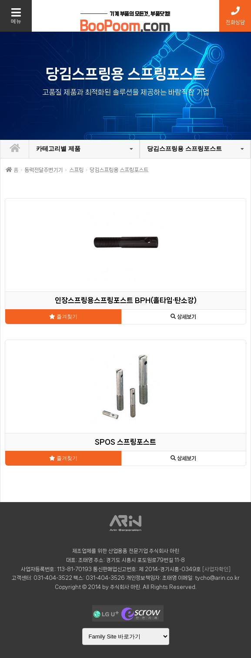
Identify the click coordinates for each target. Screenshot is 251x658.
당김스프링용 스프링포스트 (184, 148)
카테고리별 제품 (58, 148)
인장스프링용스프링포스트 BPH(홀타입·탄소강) (126, 300)
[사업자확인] (216, 569)
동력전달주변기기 (43, 170)
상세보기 (183, 317)
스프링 (76, 170)
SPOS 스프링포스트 (125, 442)
